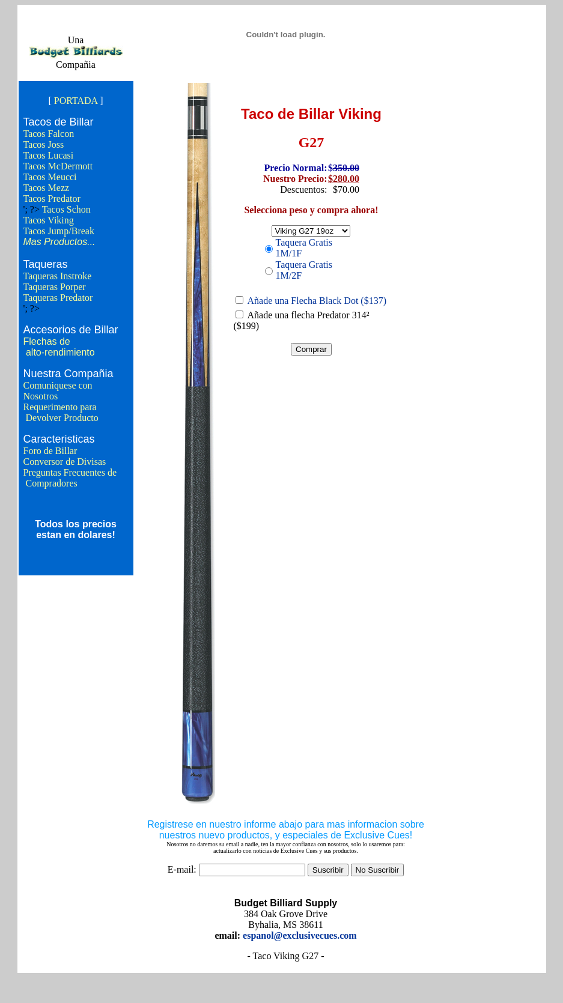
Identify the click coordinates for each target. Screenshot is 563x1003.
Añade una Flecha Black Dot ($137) (317, 300)
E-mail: (182, 869)
